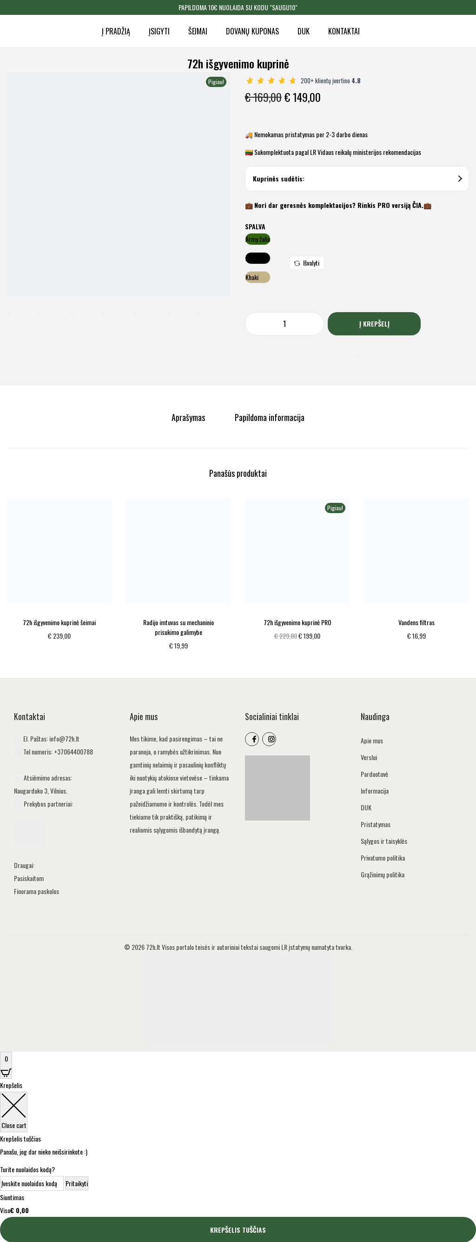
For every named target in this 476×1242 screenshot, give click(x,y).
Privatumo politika (383, 857)
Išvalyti (306, 262)
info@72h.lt (64, 738)
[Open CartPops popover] (6, 1064)
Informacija (375, 790)
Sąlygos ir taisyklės (384, 840)
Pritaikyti (77, 1183)
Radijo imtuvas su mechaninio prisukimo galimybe (178, 626)
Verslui (369, 756)
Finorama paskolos (36, 890)
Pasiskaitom (29, 877)
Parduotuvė (374, 773)
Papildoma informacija (269, 417)
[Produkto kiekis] (284, 323)
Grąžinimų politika (382, 874)
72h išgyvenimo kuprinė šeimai (59, 622)
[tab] (189, 417)
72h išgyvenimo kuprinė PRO (297, 622)
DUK (366, 807)
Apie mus (372, 740)
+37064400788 (73, 751)
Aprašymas (189, 417)
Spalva (255, 226)
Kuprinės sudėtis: (357, 178)
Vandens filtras (416, 622)
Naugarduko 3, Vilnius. (40, 790)
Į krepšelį (374, 323)
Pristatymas (375, 823)
